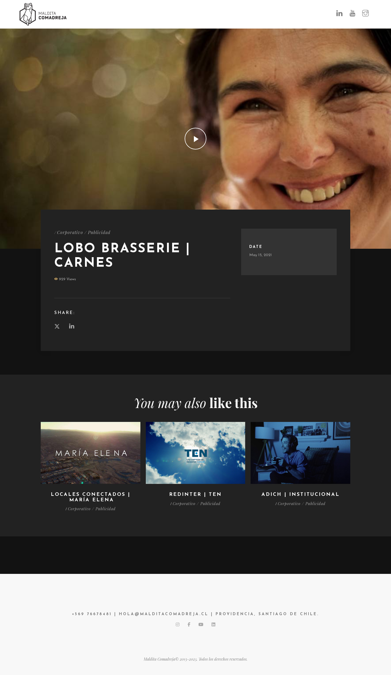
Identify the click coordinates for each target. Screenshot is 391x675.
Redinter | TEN (195, 494)
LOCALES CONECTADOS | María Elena (90, 497)
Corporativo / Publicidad (84, 232)
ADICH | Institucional (300, 494)
